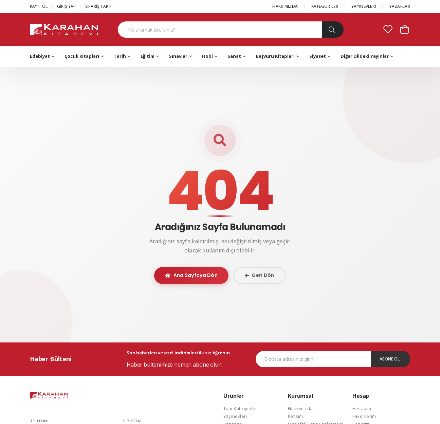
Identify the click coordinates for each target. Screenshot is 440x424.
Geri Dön (259, 275)
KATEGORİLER (324, 6)
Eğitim (147, 56)
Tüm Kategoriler (240, 408)
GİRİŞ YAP (66, 6)
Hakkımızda (300, 408)
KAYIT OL (39, 6)
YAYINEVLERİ (363, 6)
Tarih (120, 56)
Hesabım (361, 408)
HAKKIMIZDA (285, 6)
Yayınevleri (235, 416)
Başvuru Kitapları (275, 56)
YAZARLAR (399, 6)
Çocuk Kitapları (82, 56)
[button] (404, 29)
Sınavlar (178, 56)
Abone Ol (390, 359)
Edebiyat (40, 56)
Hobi (207, 56)
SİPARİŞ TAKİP (98, 6)
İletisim (295, 416)
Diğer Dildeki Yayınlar (365, 56)
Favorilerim (364, 416)
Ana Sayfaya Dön (191, 275)
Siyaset (317, 56)
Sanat (234, 56)
